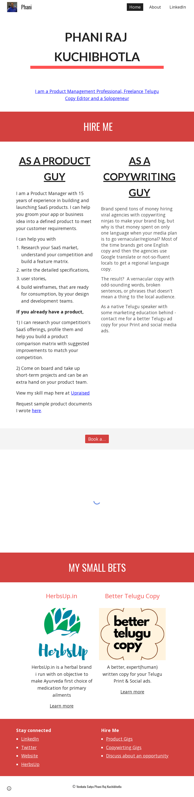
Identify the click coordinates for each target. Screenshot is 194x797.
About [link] (155, 7)
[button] (9, 788)
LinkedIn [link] (177, 7)
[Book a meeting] (97, 439)
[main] (96, 46)
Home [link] (135, 7)
